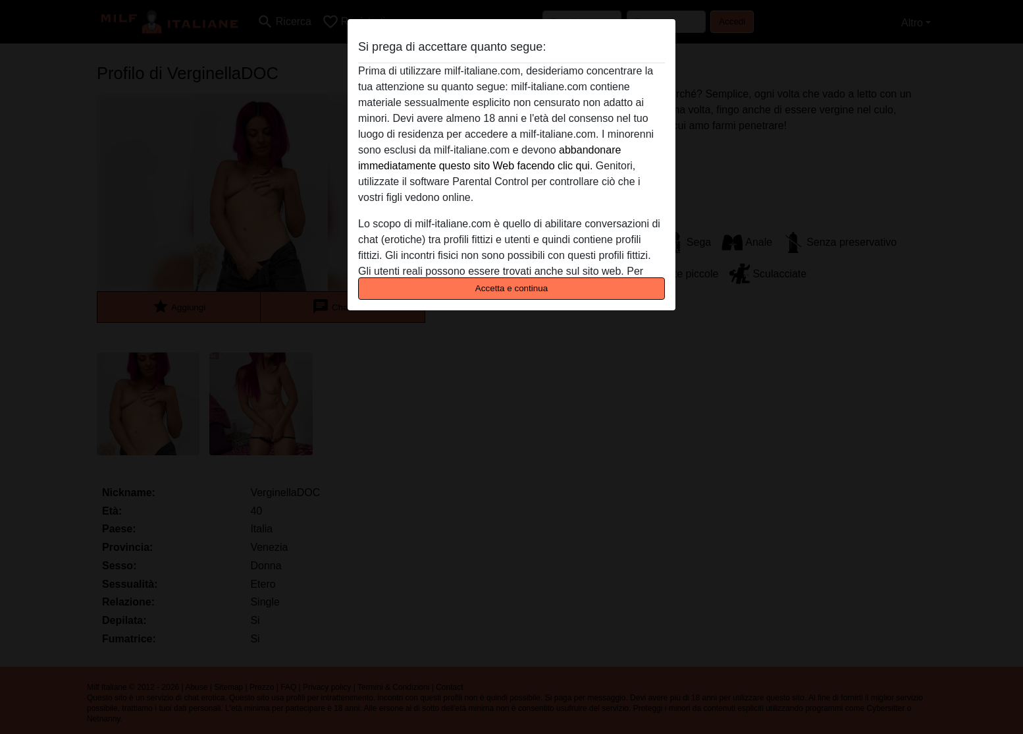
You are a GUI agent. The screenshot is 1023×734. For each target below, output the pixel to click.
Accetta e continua (511, 288)
